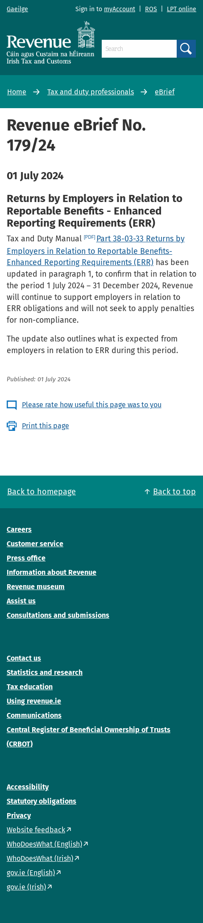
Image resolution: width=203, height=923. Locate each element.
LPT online (181, 9)
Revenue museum (36, 586)
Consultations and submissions (58, 615)
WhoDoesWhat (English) (44, 844)
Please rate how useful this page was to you (92, 404)
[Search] (139, 49)
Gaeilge (17, 9)
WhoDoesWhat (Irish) (40, 858)
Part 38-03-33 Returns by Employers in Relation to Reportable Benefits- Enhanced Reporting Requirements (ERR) (96, 251)
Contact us (24, 658)
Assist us (21, 601)
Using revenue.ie (34, 701)
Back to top (174, 492)
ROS (151, 9)
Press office (26, 558)
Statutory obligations (41, 801)
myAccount (119, 9)
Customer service (35, 543)
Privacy (19, 815)
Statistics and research (45, 672)
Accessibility (28, 787)
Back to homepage (41, 492)
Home (16, 92)
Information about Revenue (51, 572)
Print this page (45, 425)
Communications (34, 715)
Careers (19, 529)
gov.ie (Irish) (26, 887)
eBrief (164, 92)
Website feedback (36, 830)
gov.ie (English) (31, 872)
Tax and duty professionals (90, 92)
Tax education (30, 687)
